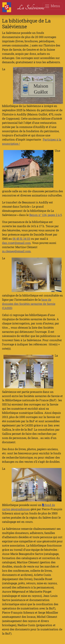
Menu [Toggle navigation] (52, 6)
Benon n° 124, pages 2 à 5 (45, 215)
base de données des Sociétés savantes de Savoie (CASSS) (28, 304)
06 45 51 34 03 (21, 238)
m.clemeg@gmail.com (16, 251)
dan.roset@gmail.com (16, 243)
